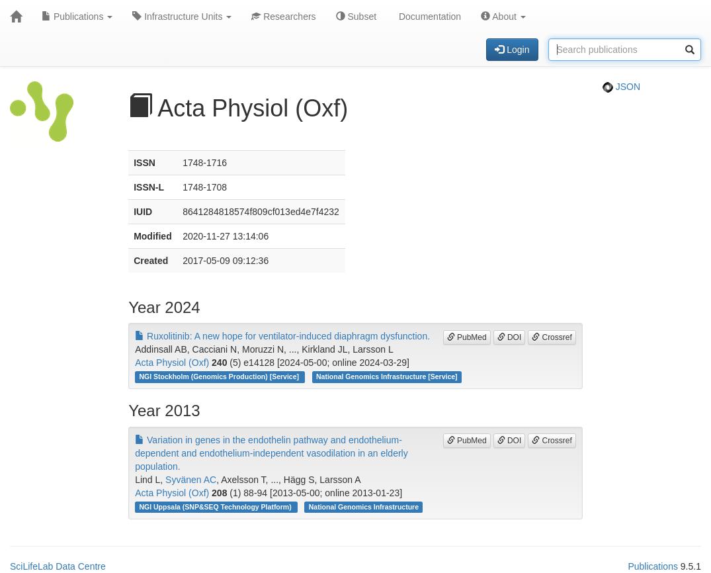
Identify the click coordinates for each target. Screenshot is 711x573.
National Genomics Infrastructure (364, 507)
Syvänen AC (190, 479)
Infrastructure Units (181, 16)
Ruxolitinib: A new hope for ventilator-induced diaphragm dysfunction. (282, 336)
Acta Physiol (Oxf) (172, 362)
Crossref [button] (552, 337)
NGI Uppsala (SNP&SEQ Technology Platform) (216, 507)
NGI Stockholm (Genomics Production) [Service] (219, 376)
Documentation (428, 16)
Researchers (283, 16)
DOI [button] (509, 337)
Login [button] (512, 49)
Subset (356, 16)
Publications (77, 16)
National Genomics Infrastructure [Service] (387, 376)
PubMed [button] (467, 337)
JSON (621, 86)
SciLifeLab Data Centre (58, 566)
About (503, 16)
